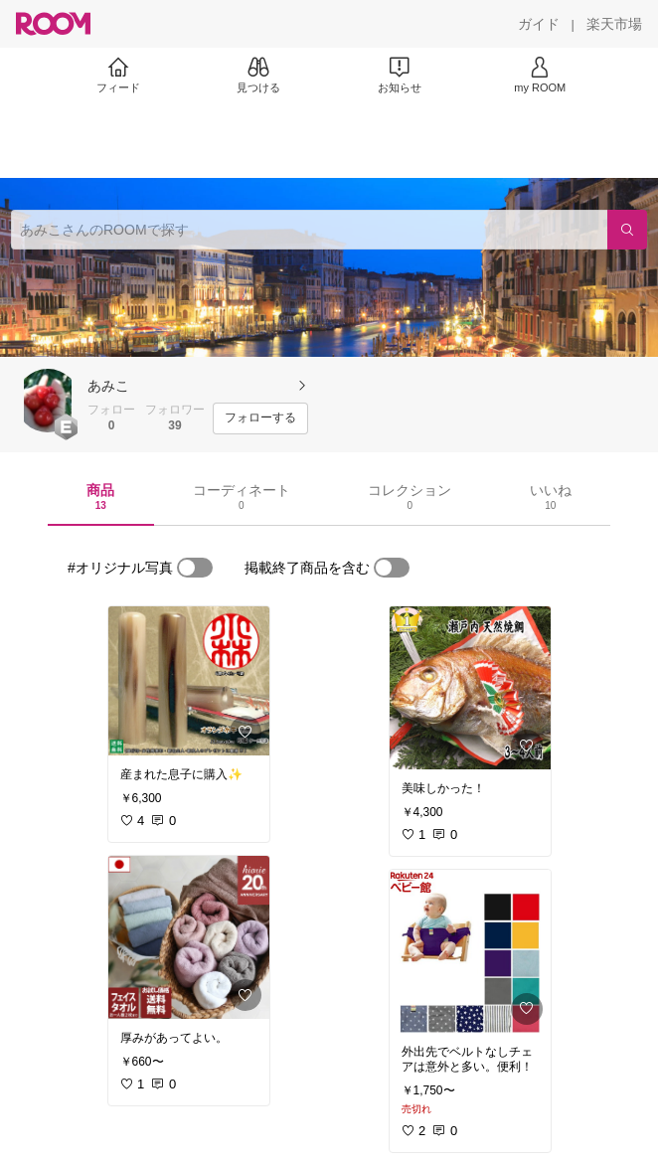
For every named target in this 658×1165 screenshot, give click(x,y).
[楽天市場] (614, 24)
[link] (188, 680)
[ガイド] (539, 24)
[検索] (627, 230)
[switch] (195, 568)
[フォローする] (260, 418)
